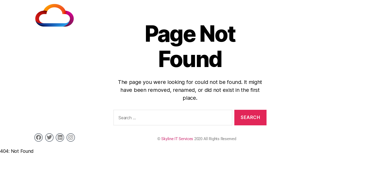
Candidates (215, 13)
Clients (239, 13)
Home (170, 13)
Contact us (335, 13)
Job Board (262, 13)
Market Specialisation (298, 13)
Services (190, 13)
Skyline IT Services (177, 138)
